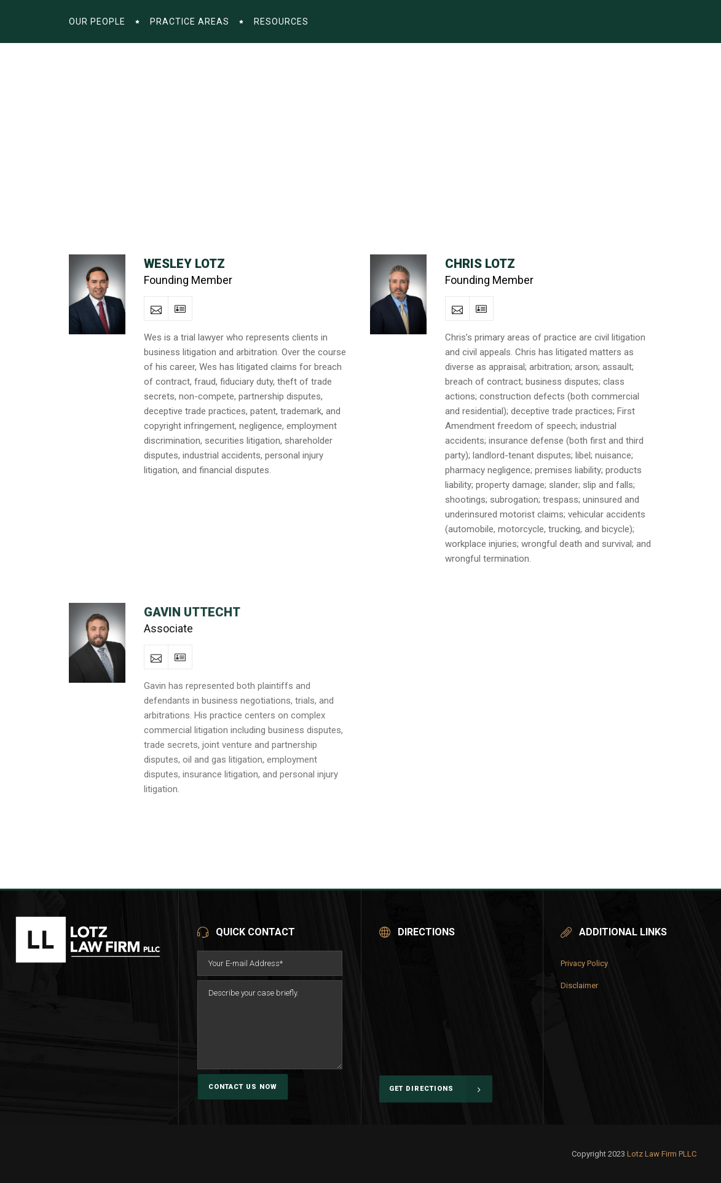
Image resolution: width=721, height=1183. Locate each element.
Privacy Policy (584, 963)
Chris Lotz (480, 263)
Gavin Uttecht (192, 612)
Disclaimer (579, 985)
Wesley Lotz (184, 263)
